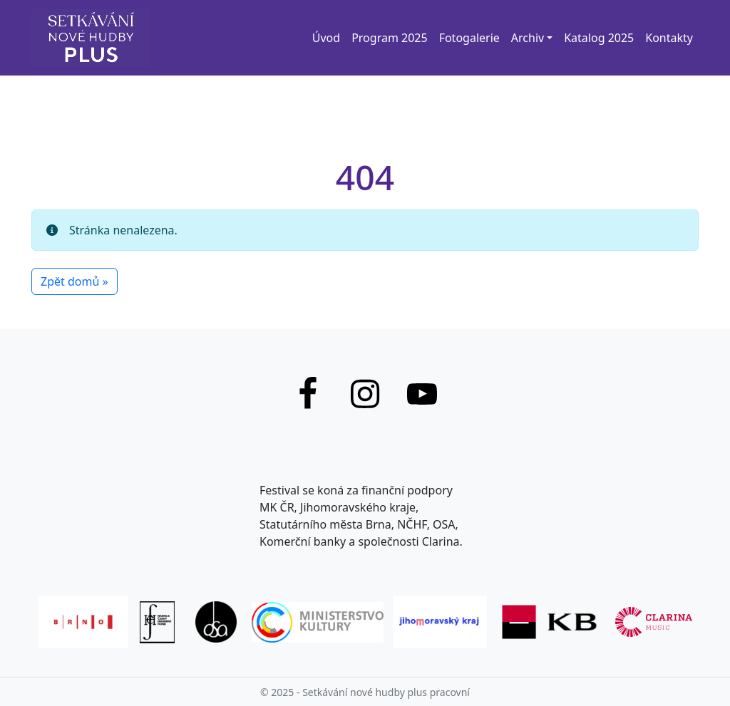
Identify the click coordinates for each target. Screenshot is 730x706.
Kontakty (669, 38)
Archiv (527, 38)
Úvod (326, 38)
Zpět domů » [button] (74, 281)
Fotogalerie (469, 38)
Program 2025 (389, 38)
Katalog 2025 (599, 38)
